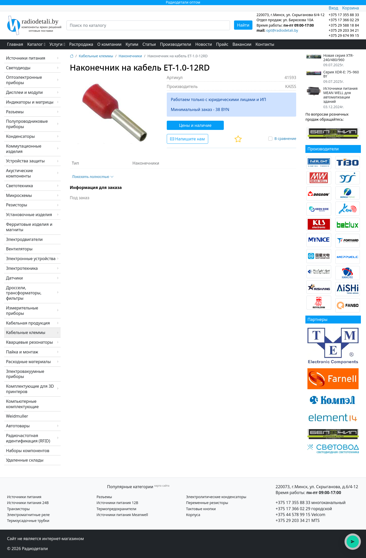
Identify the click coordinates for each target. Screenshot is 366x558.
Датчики (14, 278)
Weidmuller (17, 416)
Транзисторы (18, 508)
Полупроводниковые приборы (27, 123)
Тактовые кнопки (201, 508)
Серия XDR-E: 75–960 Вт (341, 74)
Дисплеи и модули (24, 92)
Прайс (222, 44)
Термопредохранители (116, 508)
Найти (243, 25)
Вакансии (241, 44)
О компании (109, 44)
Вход (333, 8)
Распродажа (81, 44)
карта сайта (161, 485)
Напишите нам (187, 139)
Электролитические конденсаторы (216, 496)
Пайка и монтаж (22, 352)
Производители (175, 44)
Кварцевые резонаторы (29, 342)
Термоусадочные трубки (28, 520)
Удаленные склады (24, 460)
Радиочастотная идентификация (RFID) (28, 438)
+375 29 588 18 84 (344, 25)
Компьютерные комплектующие (22, 403)
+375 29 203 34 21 (344, 30)
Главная (15, 44)
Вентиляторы (19, 249)
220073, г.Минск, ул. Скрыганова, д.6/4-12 (317, 486)
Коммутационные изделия (23, 148)
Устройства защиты (25, 161)
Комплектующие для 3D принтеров (30, 388)
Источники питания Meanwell (122, 514)
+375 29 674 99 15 (344, 35)
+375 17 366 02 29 (293, 508)
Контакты (265, 44)
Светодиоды (18, 68)
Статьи (149, 44)
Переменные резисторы (207, 502)
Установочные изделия (29, 214)
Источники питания (25, 58)
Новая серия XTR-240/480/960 (338, 57)
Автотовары (18, 426)
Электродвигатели (24, 239)
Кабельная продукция (28, 323)
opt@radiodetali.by (282, 30)
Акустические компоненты (19, 173)
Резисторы (16, 205)
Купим (132, 44)
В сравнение (285, 138)
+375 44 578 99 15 (293, 514)
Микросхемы (19, 195)
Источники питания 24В (28, 502)
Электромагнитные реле (28, 514)
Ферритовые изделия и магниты (29, 226)
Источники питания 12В (117, 502)
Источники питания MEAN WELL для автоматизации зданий (340, 95)
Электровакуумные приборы (25, 374)
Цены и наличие (195, 125)
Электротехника (22, 268)
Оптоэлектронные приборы (24, 79)
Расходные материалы (28, 361)
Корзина (350, 8)
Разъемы (15, 112)
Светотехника (19, 185)
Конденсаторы (20, 136)
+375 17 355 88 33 (293, 502)
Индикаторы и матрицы (29, 102)
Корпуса (193, 514)
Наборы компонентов (27, 450)
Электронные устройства (31, 258)
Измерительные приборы (22, 310)
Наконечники (130, 55)
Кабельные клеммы (26, 332)
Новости (203, 44)
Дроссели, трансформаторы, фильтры (24, 293)
